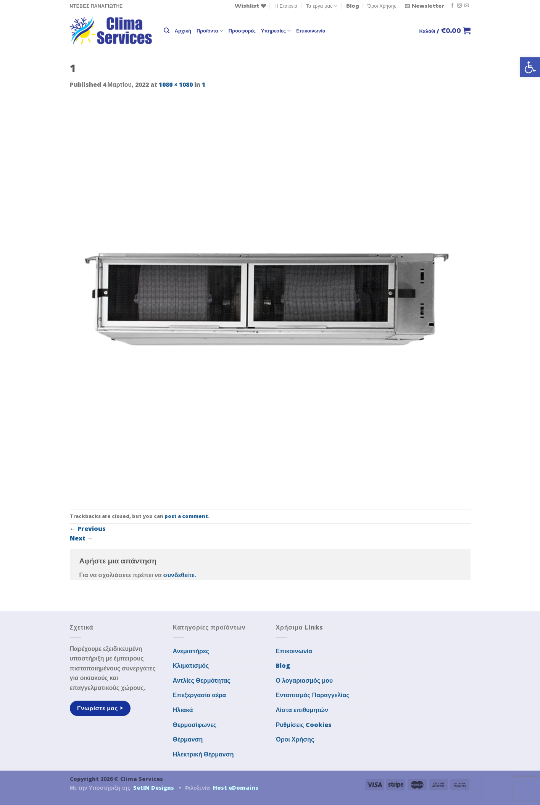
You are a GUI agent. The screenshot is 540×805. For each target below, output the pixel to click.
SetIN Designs (153, 787)
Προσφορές (242, 31)
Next (81, 538)
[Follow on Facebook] (452, 5)
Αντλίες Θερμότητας (202, 680)
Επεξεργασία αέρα (199, 695)
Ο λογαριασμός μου (304, 680)
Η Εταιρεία (285, 6)
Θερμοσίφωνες (195, 725)
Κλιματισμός (191, 665)
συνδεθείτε (179, 575)
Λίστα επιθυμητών (302, 710)
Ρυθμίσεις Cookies (304, 725)
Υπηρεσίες (276, 30)
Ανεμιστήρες (191, 651)
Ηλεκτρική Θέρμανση (203, 754)
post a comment (186, 516)
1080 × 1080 (176, 84)
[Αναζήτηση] (166, 30)
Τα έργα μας (322, 6)
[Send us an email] (466, 5)
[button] (530, 67)
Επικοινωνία (310, 31)
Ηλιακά (183, 710)
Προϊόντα (210, 30)
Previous (88, 528)
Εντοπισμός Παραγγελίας (313, 695)
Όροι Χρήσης (382, 6)
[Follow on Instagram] (459, 5)
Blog (352, 6)
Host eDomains (235, 787)
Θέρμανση (188, 739)
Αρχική (183, 31)
